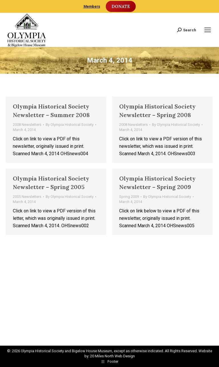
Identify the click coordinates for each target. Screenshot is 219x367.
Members (92, 6)
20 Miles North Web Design (112, 356)
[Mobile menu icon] (207, 30)
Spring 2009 (129, 196)
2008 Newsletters (27, 124)
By (70, 124)
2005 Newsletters (27, 196)
